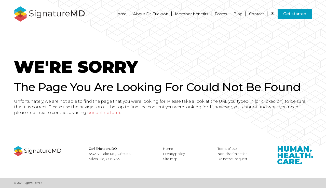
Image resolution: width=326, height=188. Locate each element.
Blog (238, 13)
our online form (103, 112)
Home (120, 13)
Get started (294, 13)
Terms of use (227, 149)
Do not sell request (232, 159)
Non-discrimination (233, 154)
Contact (256, 13)
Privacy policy (174, 154)
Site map (170, 159)
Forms (221, 13)
